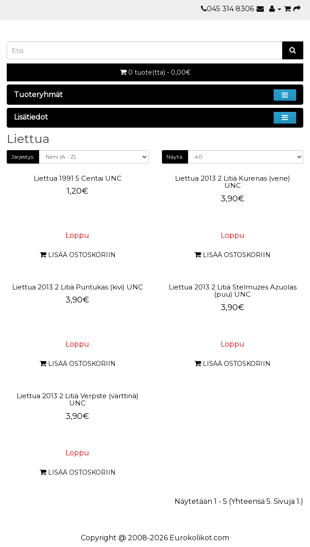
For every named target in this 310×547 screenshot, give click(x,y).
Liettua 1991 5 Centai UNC (78, 178)
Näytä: (174, 156)
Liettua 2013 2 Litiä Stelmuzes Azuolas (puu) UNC (233, 291)
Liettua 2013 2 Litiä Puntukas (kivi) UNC (77, 287)
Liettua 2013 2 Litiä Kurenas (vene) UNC (232, 182)
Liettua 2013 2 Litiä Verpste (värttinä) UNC (78, 399)
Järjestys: (23, 156)
